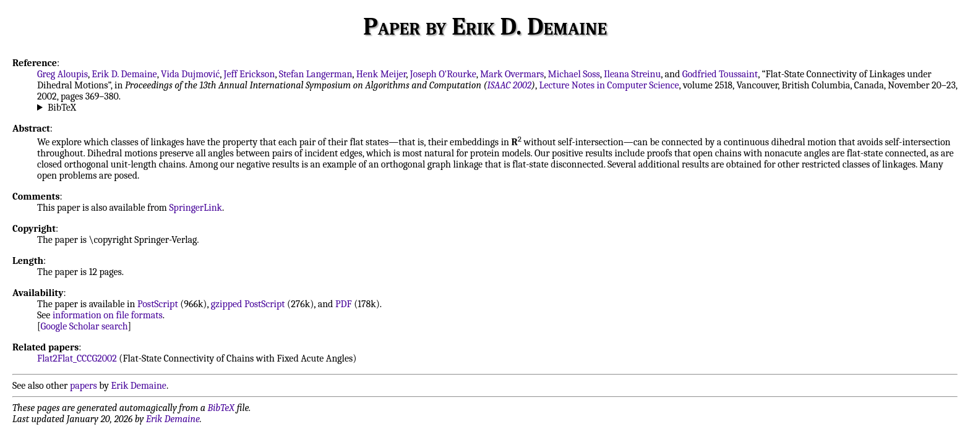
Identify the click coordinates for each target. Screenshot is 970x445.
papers (83, 385)
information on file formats (108, 315)
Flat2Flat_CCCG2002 (77, 358)
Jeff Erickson (249, 74)
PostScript (157, 304)
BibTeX (62, 107)
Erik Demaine (138, 385)
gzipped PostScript (248, 304)
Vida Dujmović (190, 74)
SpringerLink (195, 207)
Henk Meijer (381, 74)
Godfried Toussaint (720, 74)
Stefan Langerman (316, 74)
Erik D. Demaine (124, 74)
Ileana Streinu (632, 74)
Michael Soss (574, 74)
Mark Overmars (512, 74)
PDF (343, 304)
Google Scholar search (84, 326)
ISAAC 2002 (509, 85)
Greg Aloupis (62, 74)
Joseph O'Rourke (443, 74)
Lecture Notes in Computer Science (609, 85)
